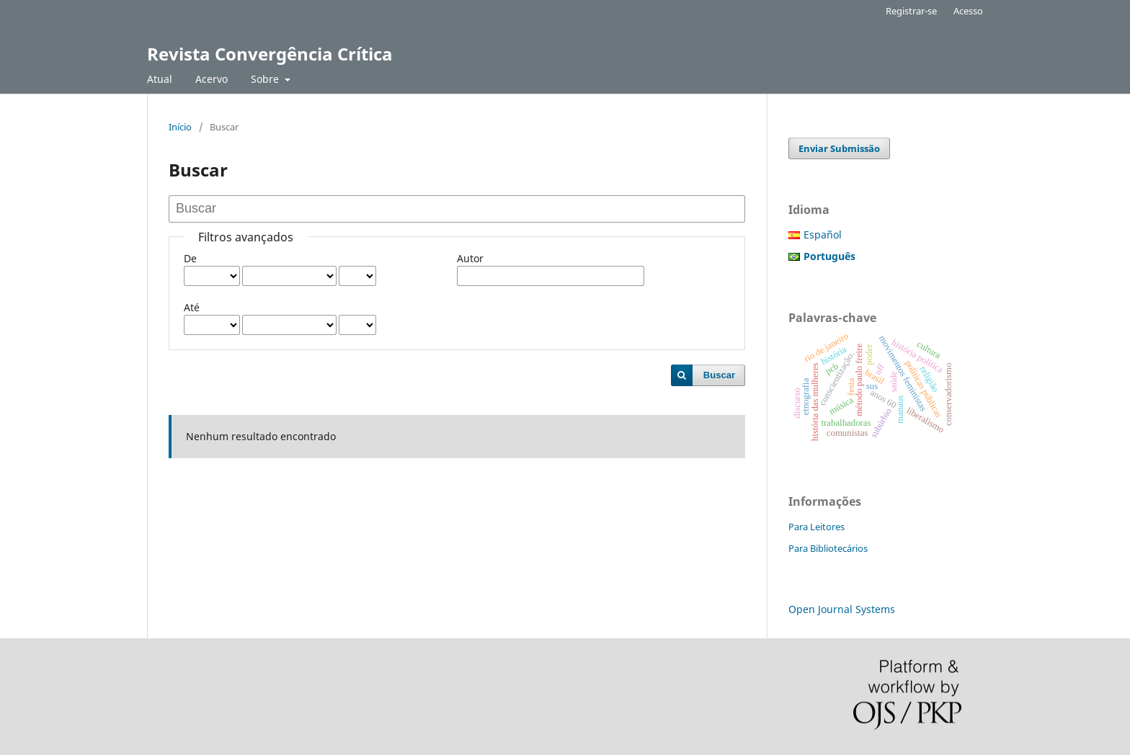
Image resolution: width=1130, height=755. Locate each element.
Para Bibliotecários (828, 548)
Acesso (968, 10)
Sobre (266, 79)
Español (823, 234)
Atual (159, 79)
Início (180, 126)
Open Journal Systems (841, 609)
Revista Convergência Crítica (270, 54)
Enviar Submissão (839, 148)
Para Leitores (816, 526)
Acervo (211, 79)
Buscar (719, 375)
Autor (470, 258)
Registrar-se (911, 10)
